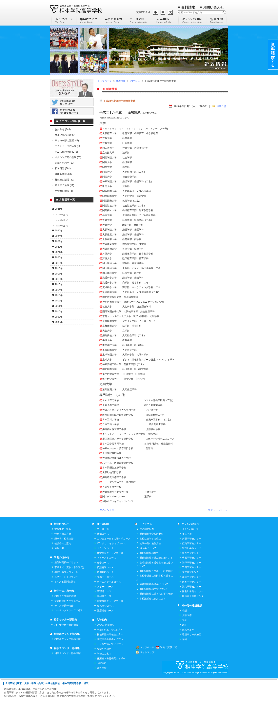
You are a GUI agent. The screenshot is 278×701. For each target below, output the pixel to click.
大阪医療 (187, 637)
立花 (184, 642)
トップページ (104, 81)
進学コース (103, 585)
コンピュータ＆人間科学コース (113, 561)
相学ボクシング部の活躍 (67, 661)
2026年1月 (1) (62, 226)
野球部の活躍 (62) (64, 179)
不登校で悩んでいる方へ (110, 666)
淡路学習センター (191, 609)
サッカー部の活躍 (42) (67, 140)
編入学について (148, 570)
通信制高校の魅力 (149, 575)
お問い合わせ (213, 7)
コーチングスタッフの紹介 (68, 632)
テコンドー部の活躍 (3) (67, 146)
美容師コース (104, 618)
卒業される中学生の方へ (110, 652)
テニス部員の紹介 (63, 628)
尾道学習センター (191, 599)
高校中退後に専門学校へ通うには (154, 600)
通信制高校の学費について (154, 611)
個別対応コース (105, 594)
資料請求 (188, 7)
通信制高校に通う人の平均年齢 (156, 616)
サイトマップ (147, 674)
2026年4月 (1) (62, 215)
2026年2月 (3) (62, 220)
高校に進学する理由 (150, 561)
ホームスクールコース (109, 604)
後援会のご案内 (62, 565)
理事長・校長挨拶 (63, 561)
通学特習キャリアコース (110, 575)
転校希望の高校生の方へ (110, 656)
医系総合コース (105, 633)
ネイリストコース (106, 580)
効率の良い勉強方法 (150, 565)
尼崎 (184, 661)
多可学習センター (191, 575)
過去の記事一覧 (168, 669)
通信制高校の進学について (154, 606)
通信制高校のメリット (66, 584)
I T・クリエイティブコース (111, 565)
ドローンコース (105, 570)
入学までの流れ (105, 647)
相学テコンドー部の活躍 (67, 675)
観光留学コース (105, 628)
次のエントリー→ (217, 510)
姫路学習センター (191, 565)
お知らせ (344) (63, 129)
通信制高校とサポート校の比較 (156, 593)
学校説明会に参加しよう (153, 621)
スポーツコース (105, 609)
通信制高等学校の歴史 (151, 556)
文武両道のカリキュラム (67, 623)
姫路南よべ (188, 652)
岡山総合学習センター (194, 618)
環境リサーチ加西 (191, 656)
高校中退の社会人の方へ (110, 661)
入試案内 (102, 685)
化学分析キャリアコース (110, 623)
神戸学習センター (191, 585)
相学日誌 (135, 81)
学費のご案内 (104, 676)
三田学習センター (191, 589)
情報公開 (59, 570)
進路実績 (102, 690)
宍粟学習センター (191, 561)
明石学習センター (191, 580)
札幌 (184, 633)
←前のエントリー (106, 510)
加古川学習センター (193, 570)
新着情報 (121, 81)
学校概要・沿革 (62, 551)
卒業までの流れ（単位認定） (69, 589)
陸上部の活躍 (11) (64, 185)
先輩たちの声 (104, 671)
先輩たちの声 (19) (64, 162)
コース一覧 (103, 551)
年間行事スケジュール (66, 594)
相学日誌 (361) (63, 168)
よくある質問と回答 (65, 604)
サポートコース (105, 599)
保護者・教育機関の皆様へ (111, 680)
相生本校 (187, 556)
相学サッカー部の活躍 (66, 647)
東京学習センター (191, 594)
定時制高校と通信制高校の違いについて (154, 587)
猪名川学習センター (193, 613)
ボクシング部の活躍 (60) (68, 157)
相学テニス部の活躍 (65, 618)
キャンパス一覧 (190, 551)
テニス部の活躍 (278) (66, 151)
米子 (184, 647)
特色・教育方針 (62, 556)
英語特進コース (105, 589)
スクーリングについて (66, 599)
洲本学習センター (191, 604)
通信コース (103, 556)
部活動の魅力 (147, 551)
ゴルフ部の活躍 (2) (65, 135)
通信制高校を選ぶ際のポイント (156, 580)
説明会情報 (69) (63, 174)
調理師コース (104, 613)
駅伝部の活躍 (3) (64, 190)
